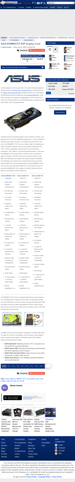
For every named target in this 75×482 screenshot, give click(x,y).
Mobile (17, 448)
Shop (43, 445)
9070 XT (64, 86)
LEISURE (52, 7)
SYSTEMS (21, 7)
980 (8, 381)
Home (3, 443)
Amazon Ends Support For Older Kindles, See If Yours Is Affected (69, 65)
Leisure (17, 454)
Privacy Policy (33, 454)
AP (20, 381)
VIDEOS (59, 7)
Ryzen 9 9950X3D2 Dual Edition (17, 37)
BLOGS (66, 7)
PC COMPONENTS (9, 7)
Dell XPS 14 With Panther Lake (48, 37)
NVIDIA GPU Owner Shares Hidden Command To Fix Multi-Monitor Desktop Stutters (70, 49)
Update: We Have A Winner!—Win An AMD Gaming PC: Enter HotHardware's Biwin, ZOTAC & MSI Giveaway (57, 65)
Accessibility (46, 443)
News (3, 448)
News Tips (31, 448)
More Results (71, 93)
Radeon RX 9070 (67, 89)
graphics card (34, 379)
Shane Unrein (16, 385)
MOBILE (28, 7)
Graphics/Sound (28, 40)
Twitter (60, 445)
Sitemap (4, 457)
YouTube (61, 450)
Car (28, 379)
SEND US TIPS (27, 3)
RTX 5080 (65, 83)
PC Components (14, 40)
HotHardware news (28, 397)
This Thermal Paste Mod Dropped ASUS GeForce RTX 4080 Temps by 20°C (55, 57)
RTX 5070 (51, 89)
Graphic (3, 381)
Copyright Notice (44, 477)
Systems (18, 445)
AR (23, 381)
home (3, 40)
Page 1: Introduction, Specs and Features (23, 67)
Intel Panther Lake (62, 37)
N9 (15, 381)
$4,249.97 (40, 59)
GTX (24, 379)
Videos (17, 457)
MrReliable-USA (27, 59)
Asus (7, 379)
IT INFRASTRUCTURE (40, 7)
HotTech (31, 457)
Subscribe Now (60, 112)
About (30, 443)
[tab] (50, 49)
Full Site (4, 454)
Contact (30, 451)
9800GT (19, 379)
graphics (13, 379)
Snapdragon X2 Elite (33, 37)
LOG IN (15, 3)
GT (18, 381)
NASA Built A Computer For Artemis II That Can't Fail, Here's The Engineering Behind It (71, 57)
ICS (11, 381)
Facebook (61, 448)
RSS (60, 453)
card (41, 379)
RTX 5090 (51, 86)
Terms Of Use (57, 477)
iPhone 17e (71, 37)
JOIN (19, 3)
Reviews (4, 445)
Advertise (31, 445)
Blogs (3, 451)
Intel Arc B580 (52, 83)
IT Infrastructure (20, 451)
